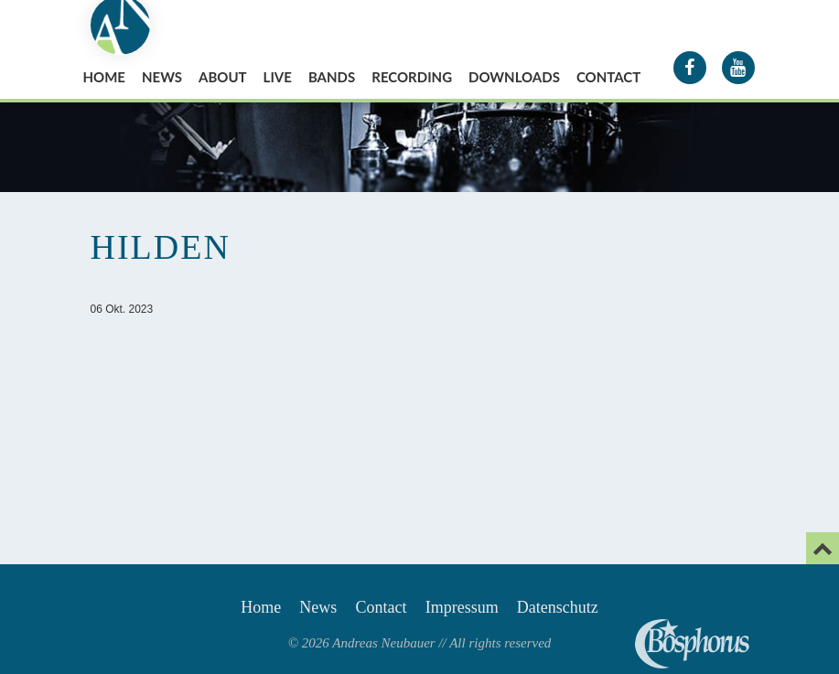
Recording (411, 77)
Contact (608, 77)
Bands (331, 77)
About (223, 77)
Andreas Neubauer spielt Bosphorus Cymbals (692, 644)
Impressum (462, 607)
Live (278, 77)
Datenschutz (557, 607)
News (162, 77)
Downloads (514, 77)
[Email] (822, 548)
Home (104, 77)
